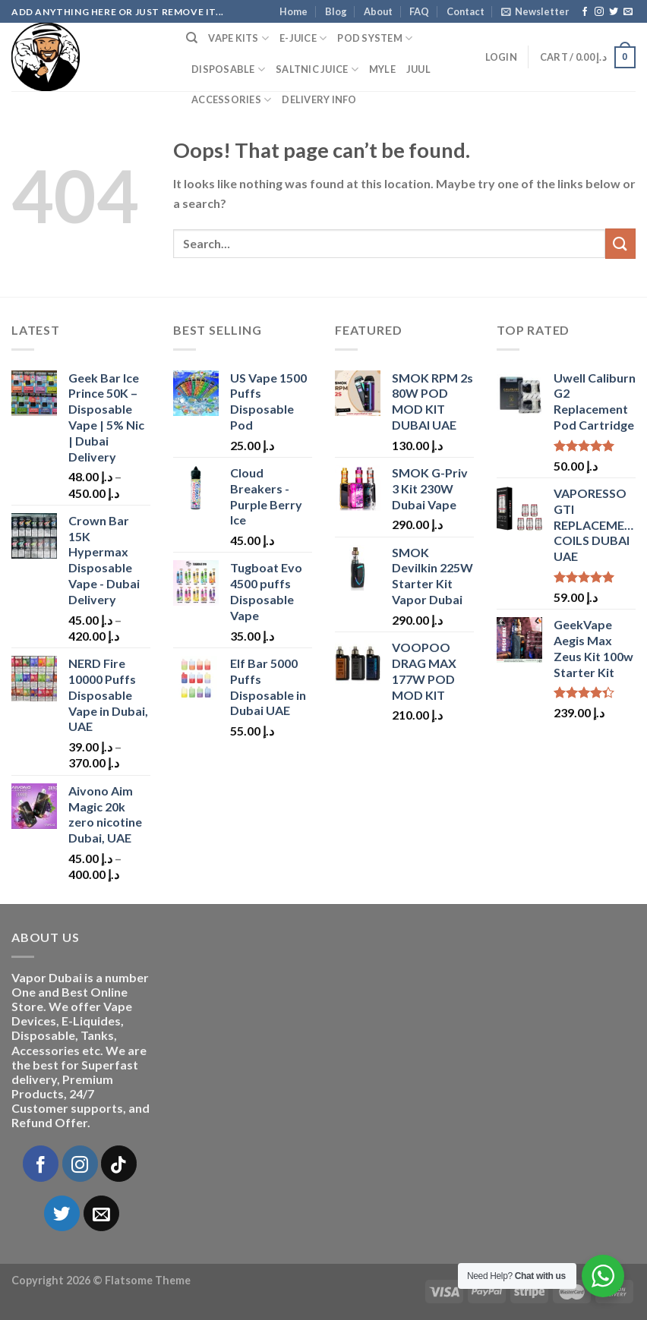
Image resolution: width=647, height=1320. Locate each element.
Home (293, 11)
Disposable (228, 69)
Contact (465, 11)
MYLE (382, 69)
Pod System (374, 38)
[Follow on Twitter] (613, 12)
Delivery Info (319, 99)
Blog (336, 11)
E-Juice (303, 38)
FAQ (419, 11)
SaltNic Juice (317, 69)
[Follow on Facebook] (584, 12)
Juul (418, 69)
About (378, 11)
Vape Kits (238, 38)
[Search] (191, 38)
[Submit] (620, 243)
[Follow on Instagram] (599, 12)
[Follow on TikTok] (119, 1163)
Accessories (231, 100)
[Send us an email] (628, 12)
